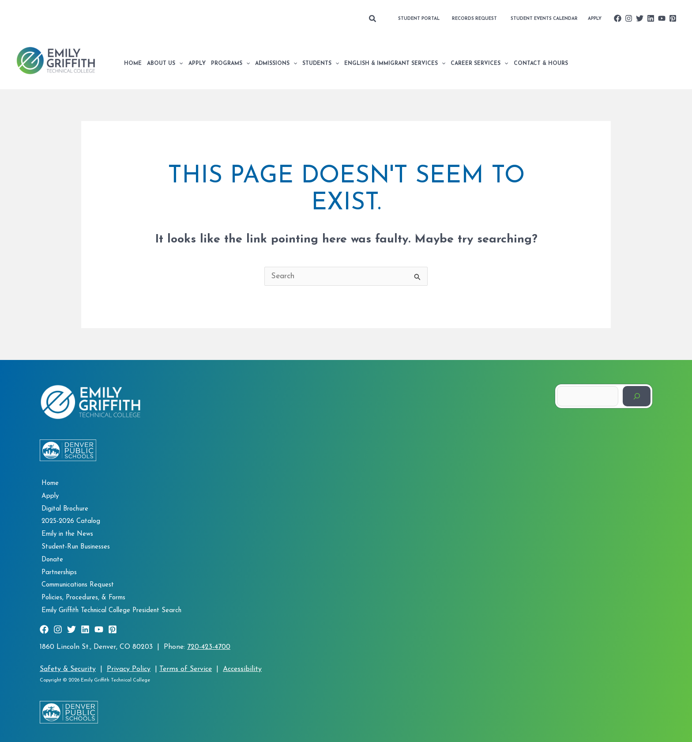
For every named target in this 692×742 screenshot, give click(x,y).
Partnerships (57, 570)
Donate (50, 557)
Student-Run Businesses (74, 545)
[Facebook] (617, 18)
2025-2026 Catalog (69, 521)
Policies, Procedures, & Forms (82, 594)
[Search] (637, 397)
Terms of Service (185, 665)
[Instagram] (628, 18)
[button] (373, 19)
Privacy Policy (128, 665)
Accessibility (242, 665)
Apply (48, 496)
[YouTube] (662, 18)
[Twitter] (639, 18)
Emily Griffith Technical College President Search (110, 607)
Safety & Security (68, 665)
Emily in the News (65, 533)
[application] (179, 64)
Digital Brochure (63, 508)
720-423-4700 (208, 643)
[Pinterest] (673, 18)
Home (48, 484)
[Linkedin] (650, 18)
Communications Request (76, 582)
